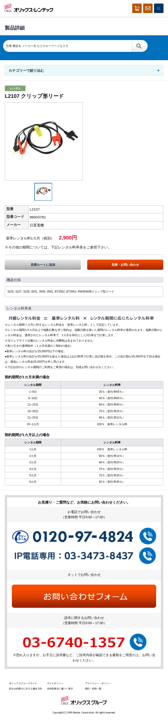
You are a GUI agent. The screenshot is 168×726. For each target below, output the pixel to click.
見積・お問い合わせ (125, 264)
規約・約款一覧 (93, 688)
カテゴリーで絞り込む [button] (26, 70)
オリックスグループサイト (23, 683)
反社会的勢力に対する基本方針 (25, 688)
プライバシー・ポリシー (98, 683)
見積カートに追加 (43, 264)
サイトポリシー (55, 683)
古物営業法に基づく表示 (60, 688)
